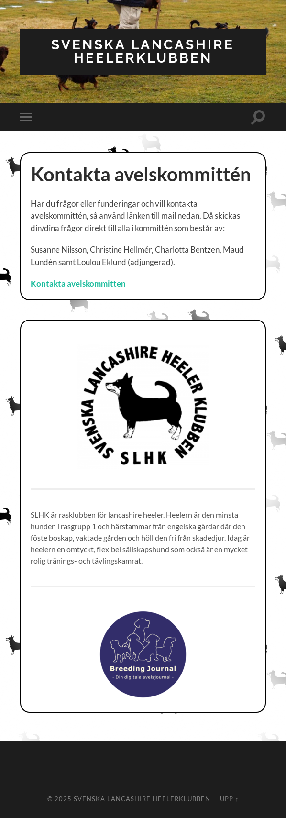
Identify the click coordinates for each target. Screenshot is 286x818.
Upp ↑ (229, 799)
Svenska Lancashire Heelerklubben (142, 51)
